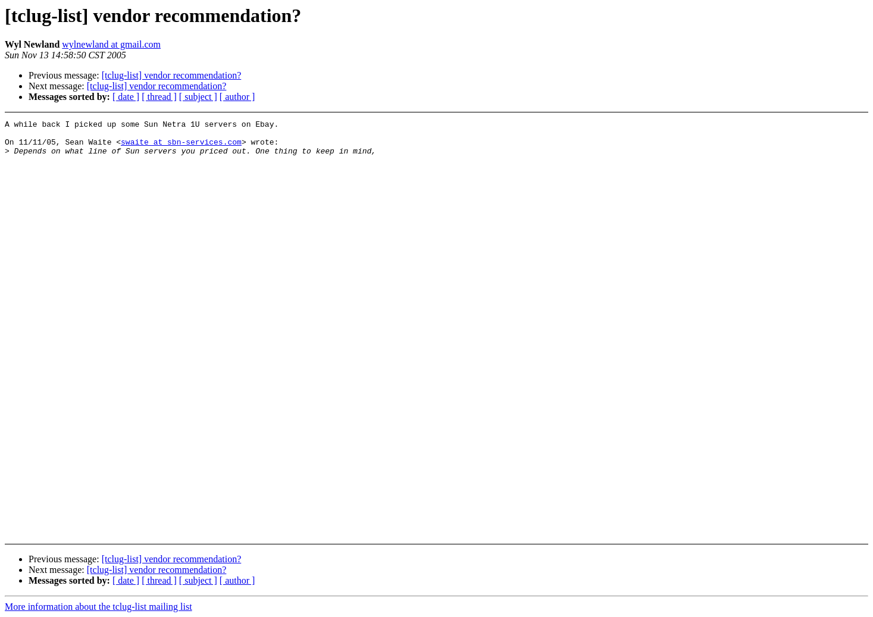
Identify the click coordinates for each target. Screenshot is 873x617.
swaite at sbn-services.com (181, 147)
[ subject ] (198, 97)
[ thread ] (159, 97)
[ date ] (125, 97)
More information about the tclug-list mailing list (98, 607)
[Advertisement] (776, 149)
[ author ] (237, 97)
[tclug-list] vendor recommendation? (172, 75)
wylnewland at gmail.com (111, 44)
